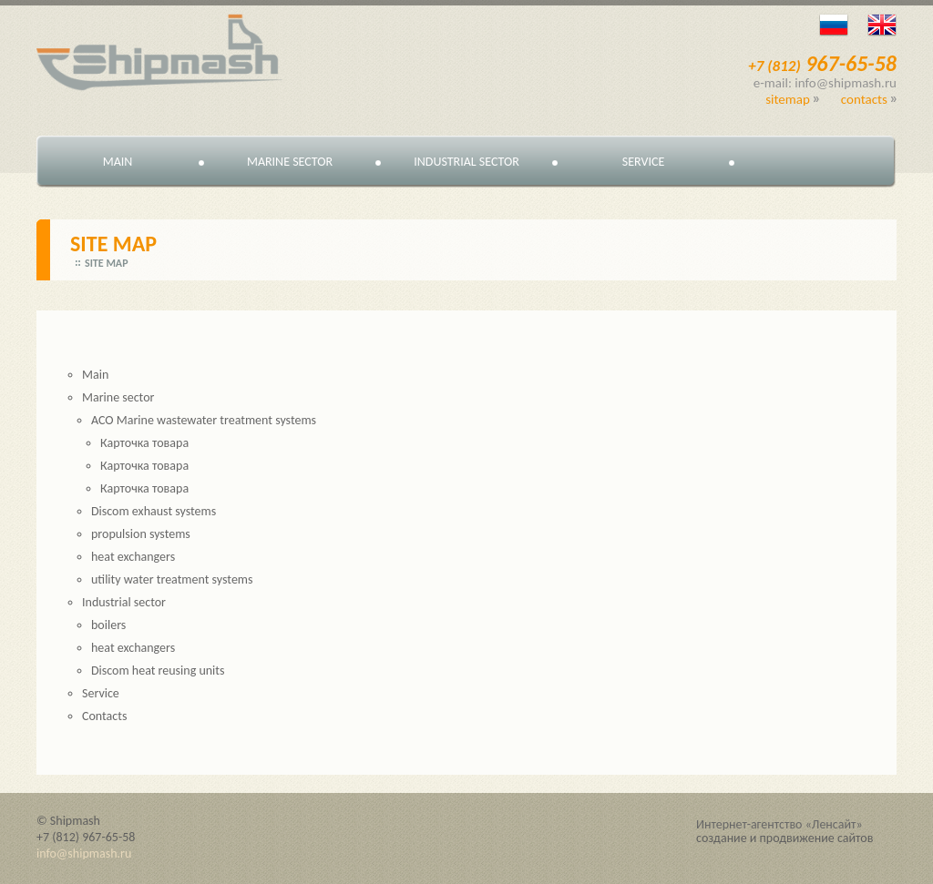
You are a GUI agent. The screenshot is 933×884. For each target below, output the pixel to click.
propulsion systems (140, 534)
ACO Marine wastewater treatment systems (203, 420)
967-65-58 (822, 63)
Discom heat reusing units (158, 670)
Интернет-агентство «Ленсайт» (779, 824)
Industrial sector (466, 161)
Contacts (864, 99)
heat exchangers (133, 556)
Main (118, 161)
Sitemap (787, 99)
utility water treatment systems (172, 579)
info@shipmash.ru (83, 853)
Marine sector (290, 161)
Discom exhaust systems (153, 511)
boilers (108, 625)
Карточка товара (144, 443)
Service (643, 161)
